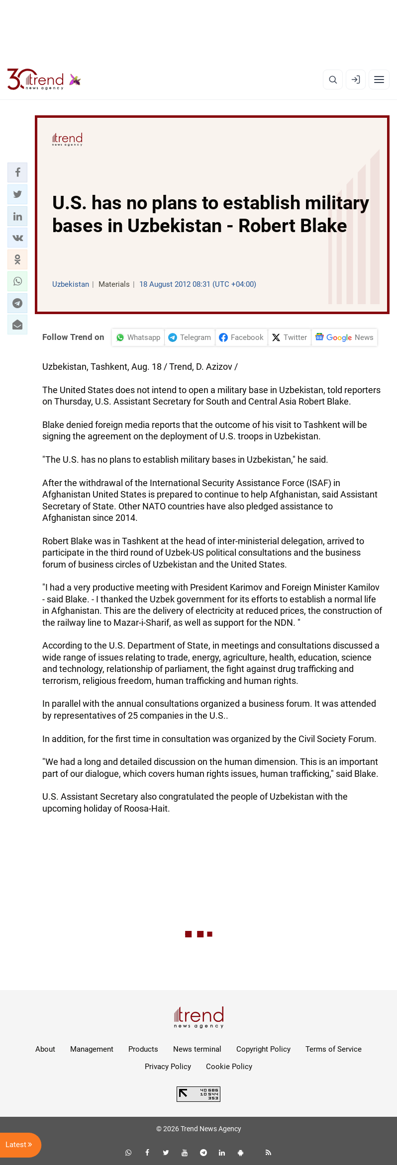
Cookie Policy (229, 1066)
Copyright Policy (263, 1049)
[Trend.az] (44, 79)
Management (91, 1049)
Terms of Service (333, 1049)
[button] (17, 172)
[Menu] (379, 79)
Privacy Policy (168, 1066)
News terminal (197, 1049)
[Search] (333, 79)
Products (143, 1049)
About (45, 1049)
